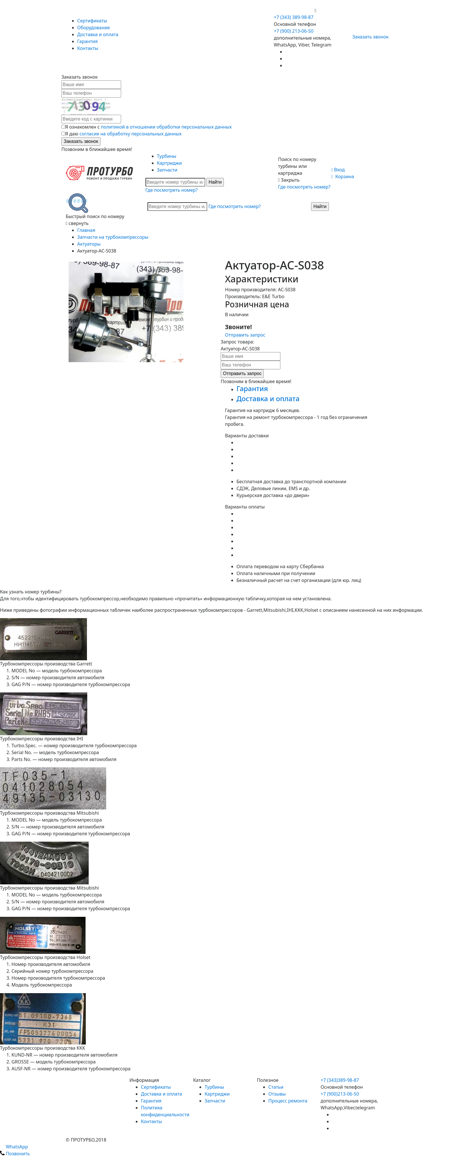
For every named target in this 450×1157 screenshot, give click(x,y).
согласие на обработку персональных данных (130, 134)
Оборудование (93, 27)
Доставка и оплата (97, 34)
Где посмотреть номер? (172, 190)
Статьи (276, 1087)
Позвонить (15, 1153)
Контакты (87, 48)
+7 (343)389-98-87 (340, 1080)
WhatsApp (14, 1147)
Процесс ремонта (287, 1101)
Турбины (166, 156)
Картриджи (169, 163)
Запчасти (167, 170)
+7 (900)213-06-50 (340, 1094)
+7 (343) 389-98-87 (293, 17)
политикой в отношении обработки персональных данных (166, 127)
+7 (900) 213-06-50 (294, 10)
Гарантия (87, 41)
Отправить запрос (245, 335)
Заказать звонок (368, 37)
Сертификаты (92, 21)
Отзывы (277, 1094)
